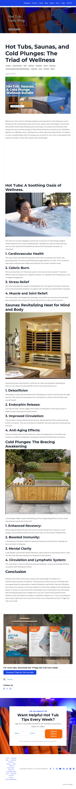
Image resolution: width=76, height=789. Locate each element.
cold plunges (31, 65)
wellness (53, 68)
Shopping (27, 3)
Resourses (11, 770)
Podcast (8, 764)
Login (63, 3)
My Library (13, 773)
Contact (34, 3)
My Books (11, 762)
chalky (25, 65)
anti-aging (8, 65)
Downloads (13, 760)
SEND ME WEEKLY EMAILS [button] (53, 734)
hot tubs (46, 65)
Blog (46, 3)
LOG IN (69, 3)
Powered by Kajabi (68, 784)
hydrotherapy (52, 65)
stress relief (46, 68)
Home (41, 3)
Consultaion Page (11, 772)
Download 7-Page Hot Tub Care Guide (20, 672)
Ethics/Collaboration (11, 779)
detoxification (39, 65)
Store (57, 3)
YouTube (11, 775)
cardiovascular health (17, 65)
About (14, 764)
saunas (40, 68)
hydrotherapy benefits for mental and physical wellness (17, 68)
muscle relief (34, 68)
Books (52, 3)
